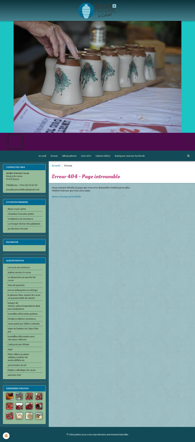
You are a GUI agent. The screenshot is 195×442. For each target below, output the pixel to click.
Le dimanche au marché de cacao (22, 279)
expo (10, 349)
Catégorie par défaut (18, 344)
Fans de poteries (16, 285)
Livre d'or (86, 156)
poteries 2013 (14, 375)
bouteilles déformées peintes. (23, 314)
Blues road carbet (17, 209)
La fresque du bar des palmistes (24, 223)
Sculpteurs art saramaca (20, 218)
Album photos (69, 156)
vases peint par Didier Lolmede (24, 323)
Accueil (42, 156)
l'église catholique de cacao (22, 370)
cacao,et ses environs (19, 267)
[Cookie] (6, 435)
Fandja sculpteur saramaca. (22, 318)
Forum (54, 156)
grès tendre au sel (17, 365)
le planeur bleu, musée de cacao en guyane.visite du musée (24, 296)
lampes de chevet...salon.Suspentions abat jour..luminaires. (24, 306)
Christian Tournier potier (21, 214)
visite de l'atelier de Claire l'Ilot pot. (23, 330)
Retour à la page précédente (66, 196)
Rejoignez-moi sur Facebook (130, 156)
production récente (18, 228)
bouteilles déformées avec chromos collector (21, 338)
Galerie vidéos (103, 156)
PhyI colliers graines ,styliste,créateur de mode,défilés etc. (18, 357)
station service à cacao (19, 272)
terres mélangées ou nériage (23, 290)
